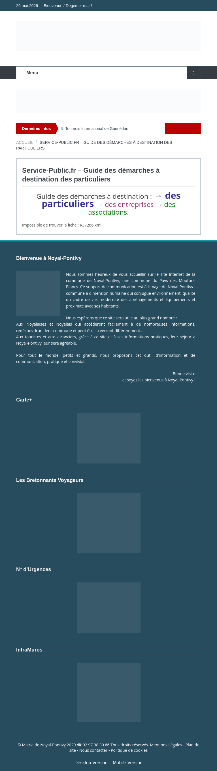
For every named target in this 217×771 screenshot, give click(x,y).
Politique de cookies (129, 750)
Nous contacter (93, 750)
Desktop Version (91, 762)
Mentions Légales (166, 744)
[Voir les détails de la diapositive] (108, 101)
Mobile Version (127, 762)
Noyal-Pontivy (53, 744)
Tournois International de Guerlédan (96, 128)
